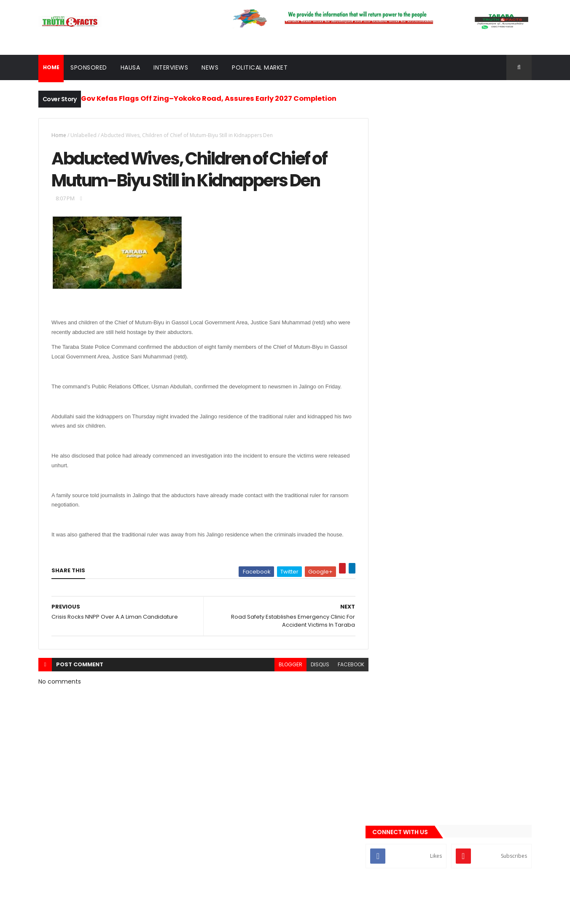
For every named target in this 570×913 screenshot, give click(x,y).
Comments (493, 469)
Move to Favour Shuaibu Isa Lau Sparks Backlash (472, 359)
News (210, 67)
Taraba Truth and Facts (110, 901)
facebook (344, 665)
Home (58, 135)
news (391, 553)
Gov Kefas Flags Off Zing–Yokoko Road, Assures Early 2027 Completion (208, 98)
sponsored (399, 582)
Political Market (260, 67)
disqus (313, 665)
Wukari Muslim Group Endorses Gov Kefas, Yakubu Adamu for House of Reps (473, 393)
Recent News (417, 469)
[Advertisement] (455, 231)
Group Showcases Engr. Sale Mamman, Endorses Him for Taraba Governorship (473, 325)
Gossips (395, 511)
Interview (397, 539)
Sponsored (88, 67)
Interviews (170, 67)
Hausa (130, 67)
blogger (284, 665)
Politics (395, 568)
